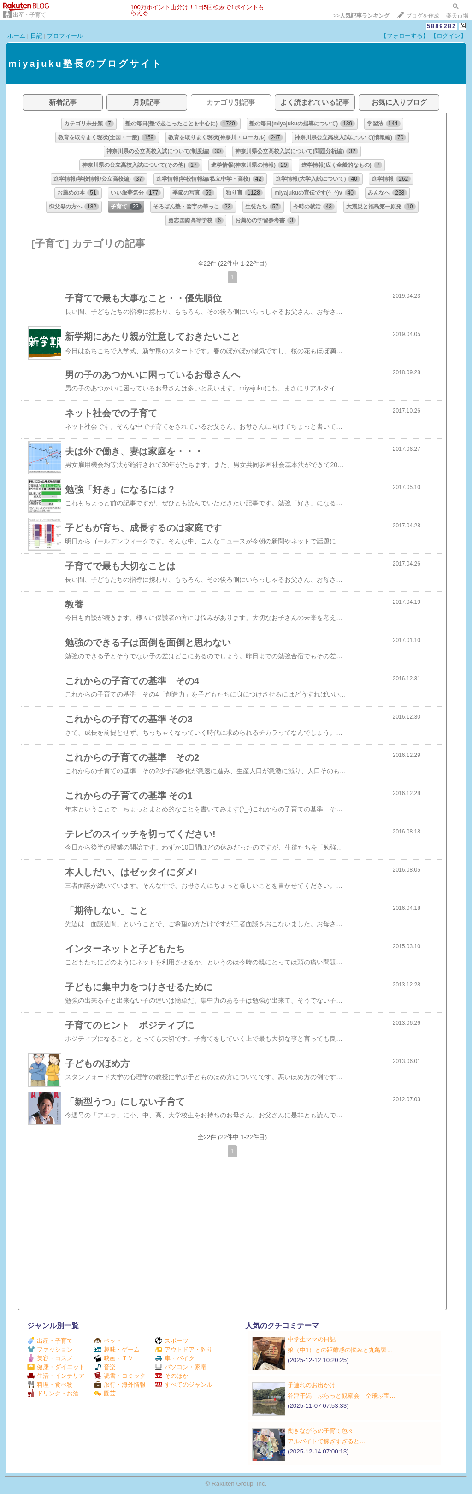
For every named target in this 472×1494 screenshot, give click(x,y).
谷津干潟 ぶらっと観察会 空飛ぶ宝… (341, 1395)
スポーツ (172, 1340)
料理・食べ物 (50, 1384)
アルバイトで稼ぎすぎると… (327, 1441)
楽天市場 (457, 15)
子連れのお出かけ (312, 1385)
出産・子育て (29, 15)
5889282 (442, 26)
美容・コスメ (50, 1358)
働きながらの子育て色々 (321, 1430)
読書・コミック (120, 1375)
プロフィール (65, 35)
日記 (36, 35)
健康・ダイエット (56, 1367)
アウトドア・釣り (183, 1349)
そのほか (172, 1375)
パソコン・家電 (180, 1367)
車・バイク (175, 1358)
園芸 (105, 1393)
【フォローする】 (405, 35)
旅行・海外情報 (120, 1384)
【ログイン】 (448, 35)
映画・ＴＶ (114, 1358)
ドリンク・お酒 (53, 1393)
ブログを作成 (422, 15)
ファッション (50, 1349)
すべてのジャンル (183, 1384)
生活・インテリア (56, 1375)
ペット (108, 1340)
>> (361, 15)
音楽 (105, 1367)
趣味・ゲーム (117, 1349)
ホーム (16, 35)
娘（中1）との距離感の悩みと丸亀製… (340, 1349)
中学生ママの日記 (312, 1339)
